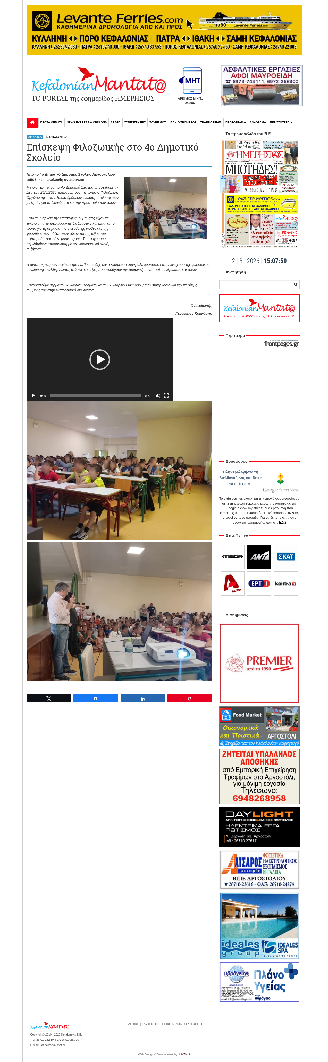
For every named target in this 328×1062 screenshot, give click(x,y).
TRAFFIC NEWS (211, 122)
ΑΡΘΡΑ (115, 122)
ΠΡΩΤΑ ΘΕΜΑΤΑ (51, 122)
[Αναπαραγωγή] (33, 395)
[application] (100, 359)
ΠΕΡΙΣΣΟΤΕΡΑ (281, 122)
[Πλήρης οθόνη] (166, 395)
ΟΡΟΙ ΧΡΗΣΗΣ (195, 1024)
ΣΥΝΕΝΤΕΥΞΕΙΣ (135, 122)
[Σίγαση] (158, 395)
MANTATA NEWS (57, 137)
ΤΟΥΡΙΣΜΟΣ (157, 122)
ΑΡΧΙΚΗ (133, 1024)
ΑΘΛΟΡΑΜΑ (258, 122)
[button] (99, 359)
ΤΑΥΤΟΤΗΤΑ (150, 1024)
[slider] (95, 395)
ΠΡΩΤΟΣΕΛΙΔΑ (235, 122)
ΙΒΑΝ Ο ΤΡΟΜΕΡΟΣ (183, 122)
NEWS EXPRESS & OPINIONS (86, 122)
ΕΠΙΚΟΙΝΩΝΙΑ (172, 1024)
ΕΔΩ (282, 522)
